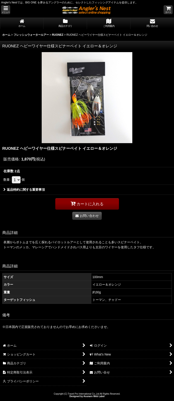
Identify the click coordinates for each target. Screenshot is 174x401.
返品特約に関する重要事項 (24, 189)
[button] (5, 9)
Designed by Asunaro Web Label (86, 396)
